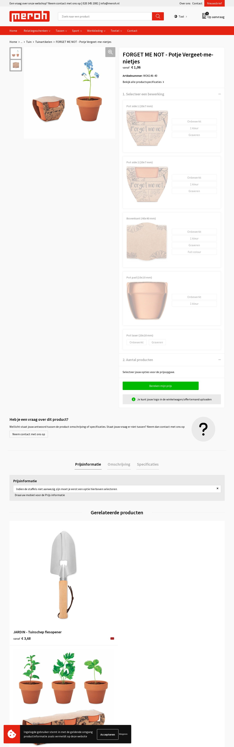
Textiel (115, 30)
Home (13, 30)
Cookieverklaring (185, 654)
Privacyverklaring (185, 660)
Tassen (60, 30)
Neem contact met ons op (28, 434)
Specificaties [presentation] (146, 464)
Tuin (29, 42)
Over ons (185, 3)
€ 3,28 (75, 589)
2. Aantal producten (138, 359)
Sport (75, 30)
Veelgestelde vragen (80, 654)
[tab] (89, 464)
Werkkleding (95, 30)
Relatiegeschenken (36, 30)
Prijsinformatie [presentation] (89, 464)
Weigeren (123, 734)
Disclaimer (181, 666)
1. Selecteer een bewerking (143, 94)
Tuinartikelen (43, 42)
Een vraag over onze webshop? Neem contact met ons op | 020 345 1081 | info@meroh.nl (64, 3)
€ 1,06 (129, 589)
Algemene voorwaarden (189, 643)
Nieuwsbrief (214, 3)
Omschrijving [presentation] (119, 464)
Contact (197, 3)
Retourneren (130, 649)
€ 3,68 (22, 589)
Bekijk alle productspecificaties (143, 82)
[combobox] (105, 16)
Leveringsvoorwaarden (189, 649)
